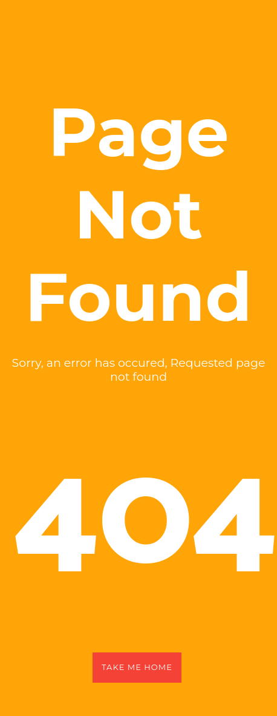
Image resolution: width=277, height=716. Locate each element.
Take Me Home (137, 667)
